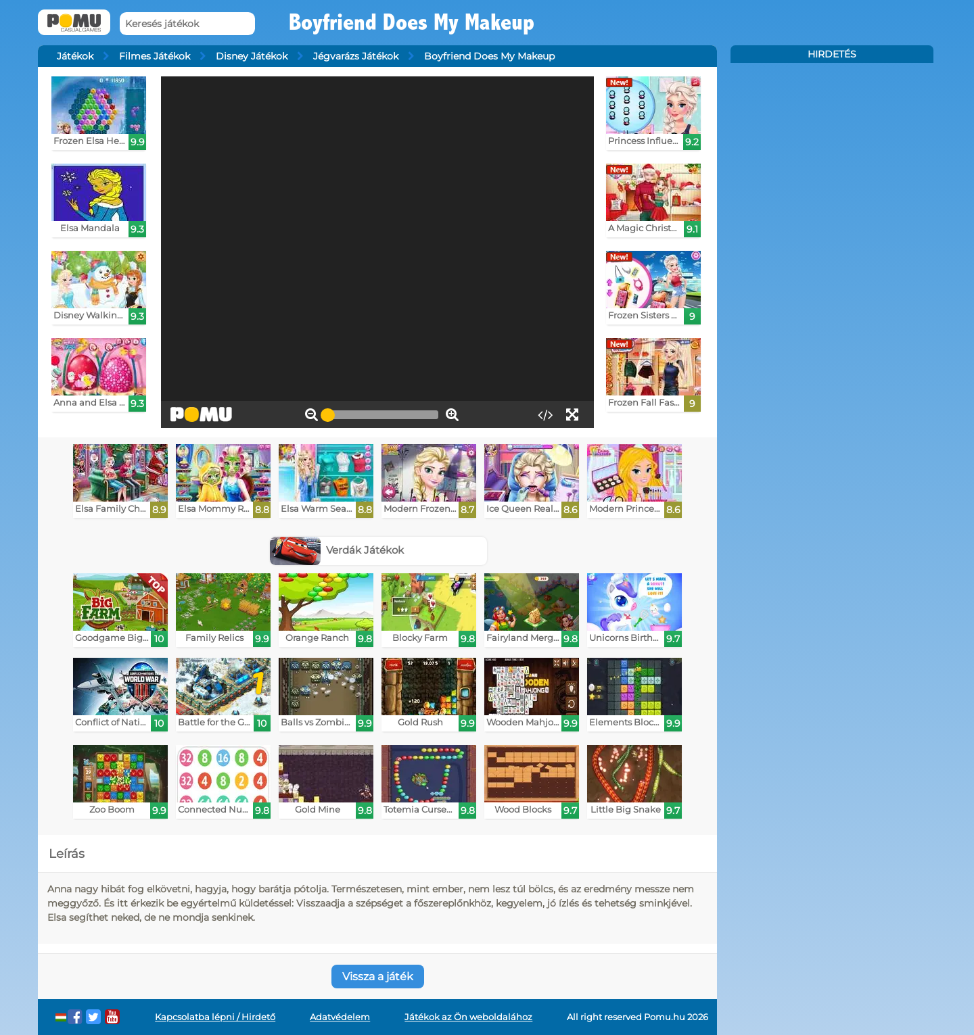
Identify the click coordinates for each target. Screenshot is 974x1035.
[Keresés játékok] (187, 24)
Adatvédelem (340, 1017)
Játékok (75, 56)
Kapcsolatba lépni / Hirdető (215, 1017)
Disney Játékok (251, 56)
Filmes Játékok (154, 56)
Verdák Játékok (337, 550)
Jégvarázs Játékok (355, 56)
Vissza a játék (377, 976)
